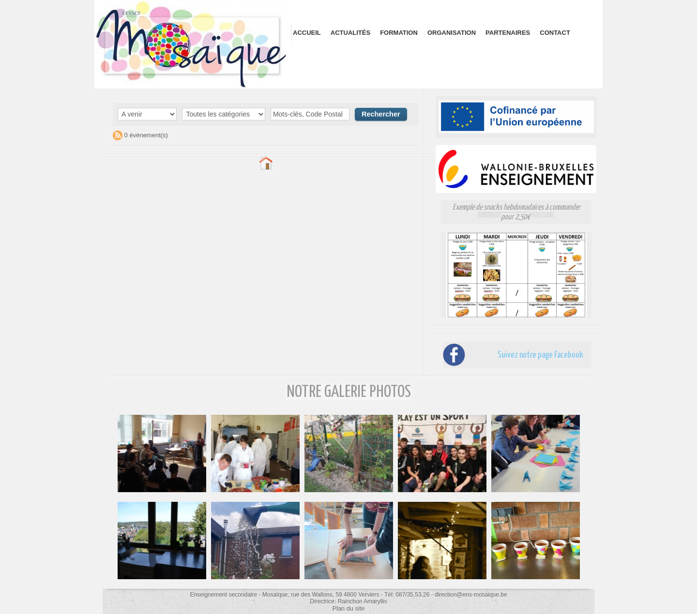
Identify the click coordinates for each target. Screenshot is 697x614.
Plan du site (348, 608)
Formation (399, 32)
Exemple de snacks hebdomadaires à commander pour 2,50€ (516, 212)
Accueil (307, 32)
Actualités (350, 32)
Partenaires (507, 32)
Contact (555, 32)
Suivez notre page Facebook (529, 354)
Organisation (451, 32)
